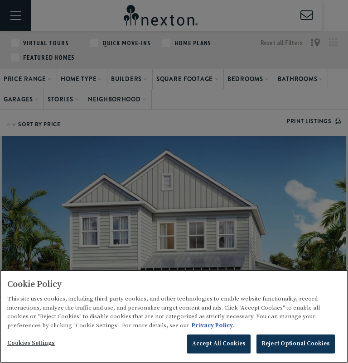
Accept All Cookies (219, 343)
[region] (174, 316)
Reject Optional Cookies (295, 343)
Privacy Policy (212, 325)
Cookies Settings (31, 343)
